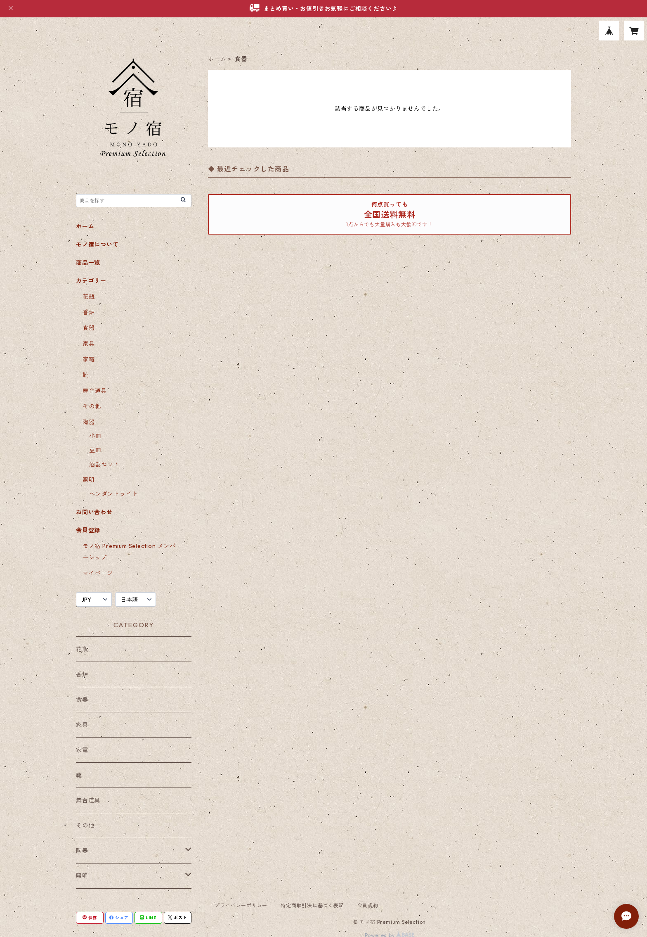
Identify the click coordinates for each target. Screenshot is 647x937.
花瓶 (89, 296)
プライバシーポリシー (241, 905)
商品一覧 (88, 262)
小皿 (95, 436)
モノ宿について (97, 244)
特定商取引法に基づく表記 (312, 905)
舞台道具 (95, 390)
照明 (89, 480)
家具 (89, 343)
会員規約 (367, 905)
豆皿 (95, 450)
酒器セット (104, 464)
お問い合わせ (94, 512)
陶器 (89, 422)
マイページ (98, 573)
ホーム (217, 59)
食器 (89, 328)
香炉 (89, 312)
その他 (92, 406)
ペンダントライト (113, 494)
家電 (89, 359)
